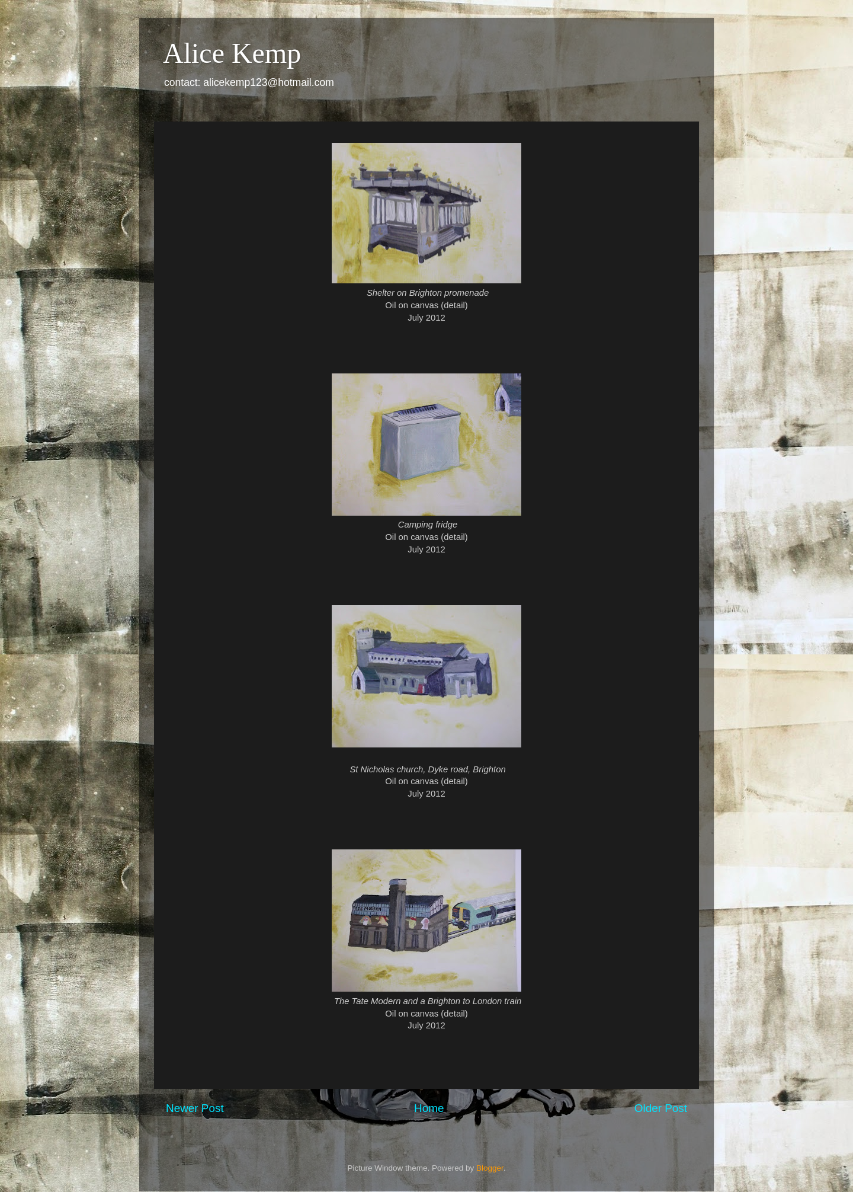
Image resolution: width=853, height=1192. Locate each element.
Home (429, 1108)
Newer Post (195, 1108)
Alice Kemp (232, 53)
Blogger (490, 1168)
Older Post (660, 1108)
